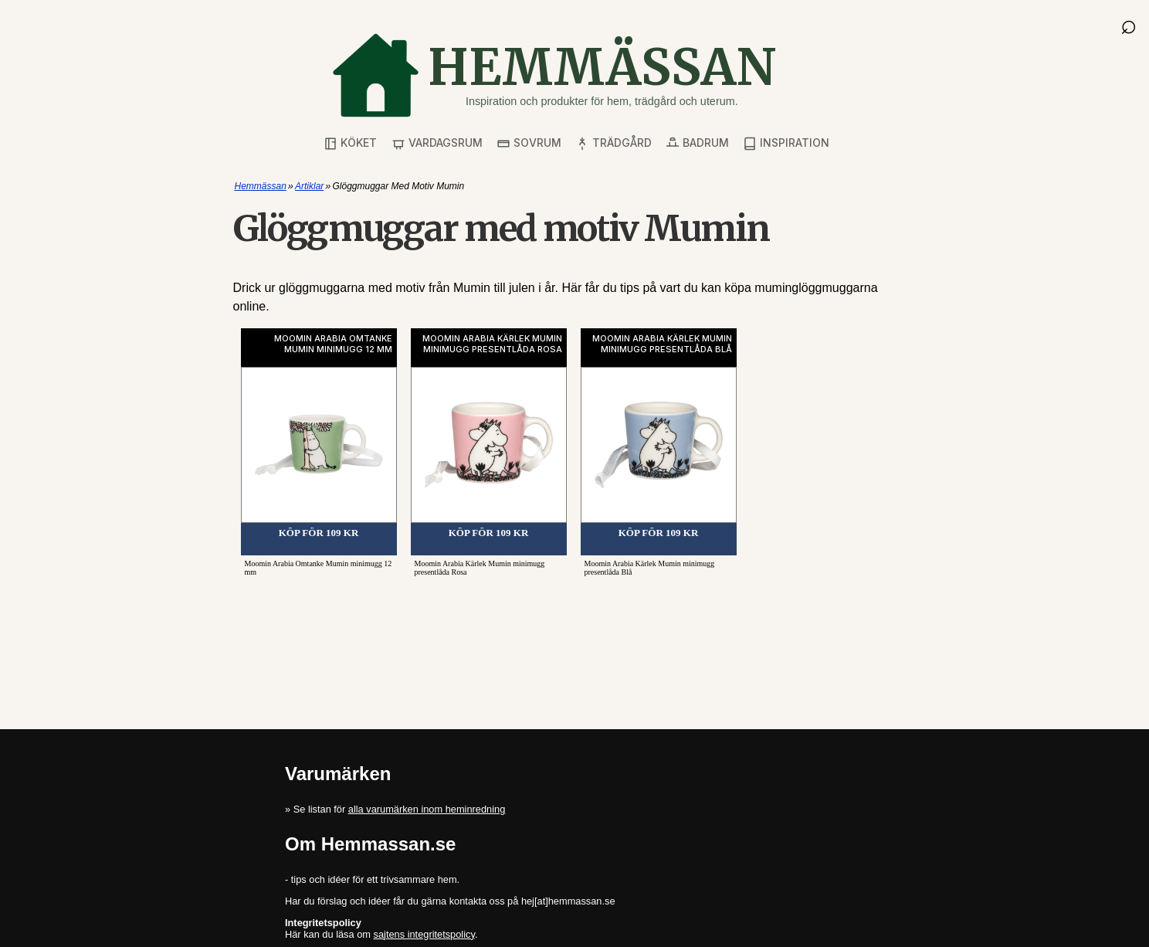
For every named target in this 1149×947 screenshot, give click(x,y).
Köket (350, 143)
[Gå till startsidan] (553, 75)
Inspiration (786, 143)
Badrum (697, 143)
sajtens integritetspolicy (424, 934)
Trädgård (613, 143)
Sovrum (529, 143)
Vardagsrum (437, 143)
